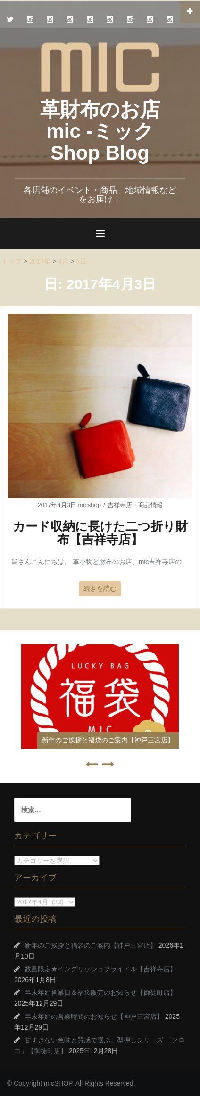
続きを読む (100, 588)
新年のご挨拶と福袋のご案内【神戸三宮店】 (108, 740)
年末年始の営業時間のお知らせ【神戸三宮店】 (94, 1016)
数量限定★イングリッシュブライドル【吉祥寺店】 (100, 969)
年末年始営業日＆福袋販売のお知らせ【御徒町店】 (100, 992)
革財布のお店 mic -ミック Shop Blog (100, 131)
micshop (89, 504)
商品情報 (150, 504)
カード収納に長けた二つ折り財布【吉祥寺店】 (100, 533)
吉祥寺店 (120, 504)
